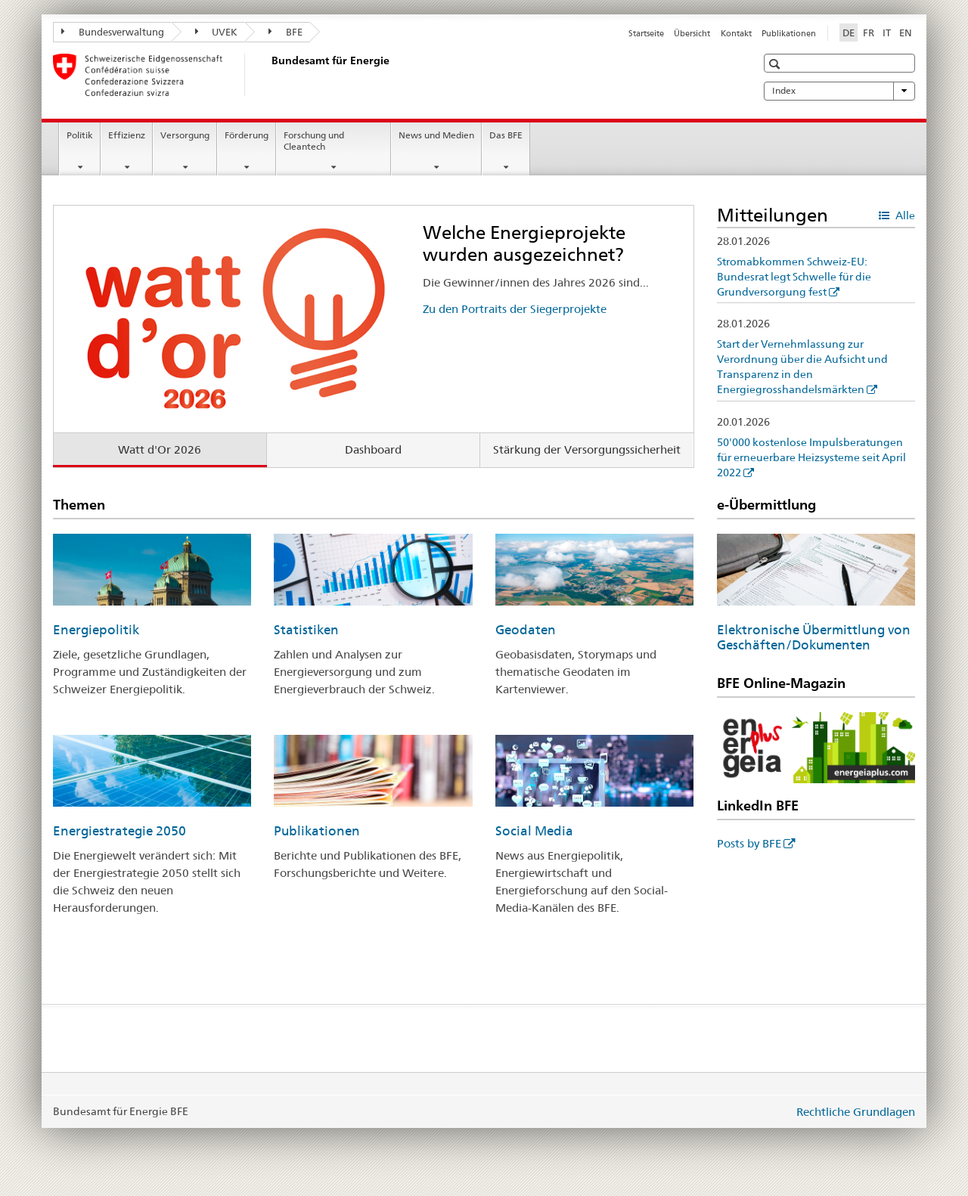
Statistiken (306, 629)
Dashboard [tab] (373, 449)
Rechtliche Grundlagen (855, 1112)
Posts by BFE (749, 843)
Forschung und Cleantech (314, 140)
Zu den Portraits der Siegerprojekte (515, 309)
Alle (904, 215)
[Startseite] (268, 75)
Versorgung (184, 135)
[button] (776, 63)
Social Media (534, 830)
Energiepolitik (96, 629)
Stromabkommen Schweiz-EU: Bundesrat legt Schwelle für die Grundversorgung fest (794, 277)
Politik (80, 135)
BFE (285, 32)
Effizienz (126, 135)
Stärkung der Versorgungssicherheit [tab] (587, 449)
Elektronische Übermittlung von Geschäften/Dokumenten (814, 637)
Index (839, 90)
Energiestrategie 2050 (119, 830)
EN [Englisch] (905, 32)
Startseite (646, 33)
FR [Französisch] (868, 32)
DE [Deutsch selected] (848, 32)
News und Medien (436, 135)
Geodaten (525, 629)
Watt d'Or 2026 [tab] (159, 449)
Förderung (246, 135)
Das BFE (506, 135)
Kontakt (736, 33)
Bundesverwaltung (112, 32)
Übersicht (692, 33)
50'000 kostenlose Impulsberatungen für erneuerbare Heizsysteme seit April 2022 (811, 457)
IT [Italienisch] (887, 32)
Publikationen (789, 33)
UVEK (216, 32)
